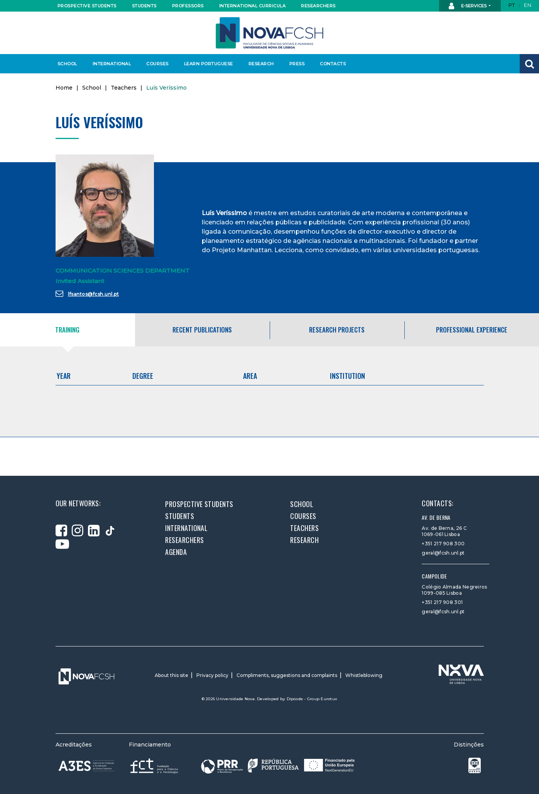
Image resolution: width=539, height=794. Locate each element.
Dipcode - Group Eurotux (312, 698)
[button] (529, 63)
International (112, 63)
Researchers (318, 5)
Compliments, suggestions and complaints (287, 675)
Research (261, 63)
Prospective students (85, 5)
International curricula (250, 5)
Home (64, 87)
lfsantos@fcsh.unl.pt (87, 293)
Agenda (176, 552)
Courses (157, 63)
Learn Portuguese (207, 63)
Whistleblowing (363, 675)
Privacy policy (212, 675)
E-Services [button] (468, 6)
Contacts (333, 63)
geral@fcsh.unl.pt (443, 553)
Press (297, 63)
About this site (171, 675)
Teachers (124, 87)
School (67, 63)
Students (144, 5)
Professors (188, 5)
